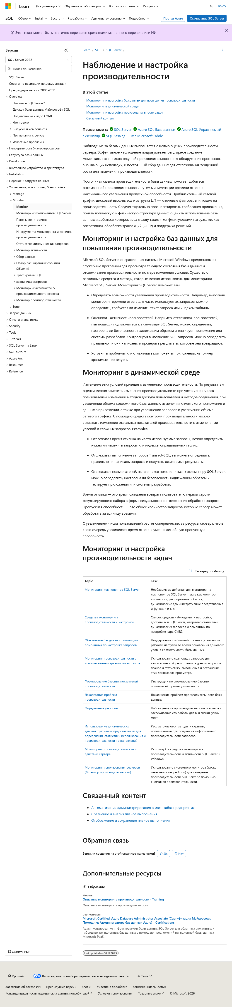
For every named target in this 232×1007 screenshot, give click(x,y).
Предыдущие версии (61, 987)
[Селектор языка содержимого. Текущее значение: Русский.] (15, 976)
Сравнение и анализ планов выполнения (124, 813)
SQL (98, 50)
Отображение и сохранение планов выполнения (130, 820)
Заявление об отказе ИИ (23, 987)
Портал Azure (173, 18)
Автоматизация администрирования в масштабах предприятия (143, 807)
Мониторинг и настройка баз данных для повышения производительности (140, 100)
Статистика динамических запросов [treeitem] (42, 243)
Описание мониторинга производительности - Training (123, 899)
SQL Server (113, 50)
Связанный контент (100, 118)
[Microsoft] (8, 6)
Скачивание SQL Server (207, 18)
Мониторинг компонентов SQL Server (112, 589)
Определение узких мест (103, 708)
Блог (85, 987)
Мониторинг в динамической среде (112, 106)
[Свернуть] (66, 50)
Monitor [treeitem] (22, 206)
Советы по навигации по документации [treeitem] (37, 83)
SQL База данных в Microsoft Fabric (134, 135)
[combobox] (38, 59)
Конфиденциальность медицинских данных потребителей (47, 993)
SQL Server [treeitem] (17, 77)
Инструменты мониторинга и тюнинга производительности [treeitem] (44, 234)
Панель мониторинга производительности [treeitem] (31, 222)
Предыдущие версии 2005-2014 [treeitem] (32, 90)
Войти (222, 6)
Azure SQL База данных (156, 129)
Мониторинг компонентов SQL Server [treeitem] (43, 213)
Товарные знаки (149, 993)
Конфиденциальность (148, 987)
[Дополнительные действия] (223, 50)
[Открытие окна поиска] (211, 6)
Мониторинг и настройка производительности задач (124, 112)
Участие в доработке (112, 987)
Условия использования (115, 993)
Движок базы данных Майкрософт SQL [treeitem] (41, 109)
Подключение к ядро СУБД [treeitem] (32, 116)
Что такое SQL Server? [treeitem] (29, 103)
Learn (86, 50)
